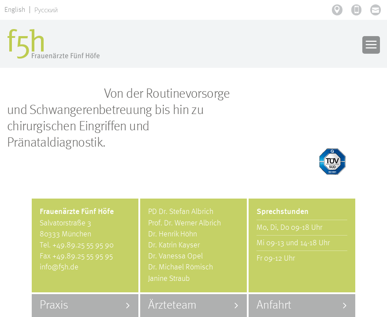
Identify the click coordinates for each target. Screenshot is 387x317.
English (14, 10)
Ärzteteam (172, 305)
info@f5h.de (59, 267)
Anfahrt (274, 305)
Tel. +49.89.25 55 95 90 (77, 245)
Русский (46, 10)
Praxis (54, 305)
